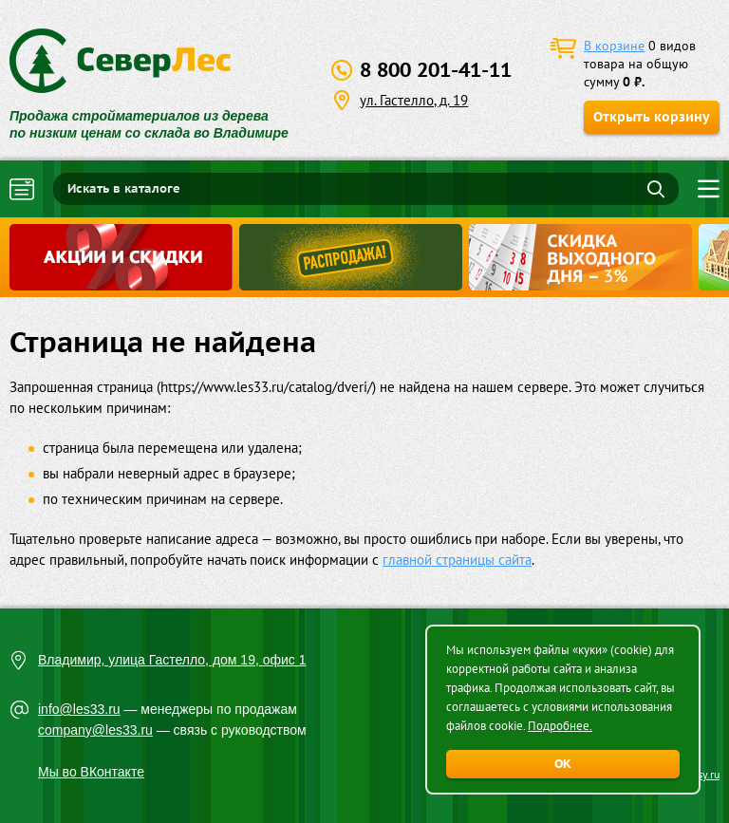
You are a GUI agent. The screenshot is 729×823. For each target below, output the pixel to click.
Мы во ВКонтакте (91, 771)
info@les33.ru (79, 709)
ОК (562, 764)
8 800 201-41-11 (436, 70)
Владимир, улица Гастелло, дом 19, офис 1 (172, 659)
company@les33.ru (95, 730)
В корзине (614, 45)
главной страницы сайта (457, 560)
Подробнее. (560, 726)
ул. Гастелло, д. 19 (414, 100)
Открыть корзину (651, 116)
